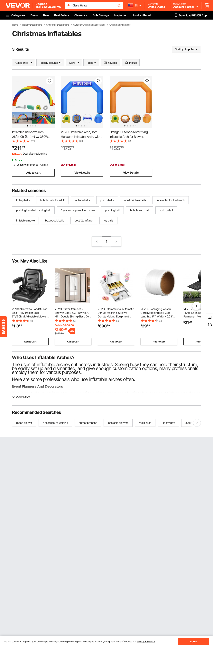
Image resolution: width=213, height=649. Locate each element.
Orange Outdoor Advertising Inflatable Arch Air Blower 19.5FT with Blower (129, 136)
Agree (193, 641)
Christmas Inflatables (120, 24)
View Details (82, 172)
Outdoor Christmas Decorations (89, 24)
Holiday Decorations (32, 24)
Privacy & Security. (146, 641)
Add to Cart (33, 172)
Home (15, 24)
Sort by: (179, 49)
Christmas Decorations (57, 24)
